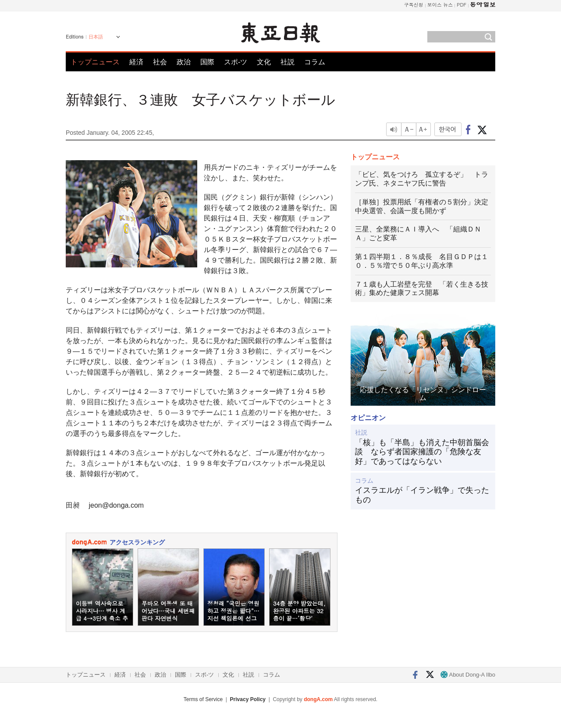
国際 (207, 62)
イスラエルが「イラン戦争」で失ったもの (422, 495)
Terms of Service (203, 699)
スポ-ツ (235, 62)
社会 (160, 62)
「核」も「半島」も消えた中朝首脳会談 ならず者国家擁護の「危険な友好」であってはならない (422, 452)
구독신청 (413, 4)
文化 (264, 62)
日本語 (96, 36)
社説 (287, 62)
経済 (136, 62)
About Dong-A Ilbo (467, 674)
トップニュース (95, 62)
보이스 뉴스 (440, 4)
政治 (184, 62)
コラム (314, 62)
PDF (461, 4)
